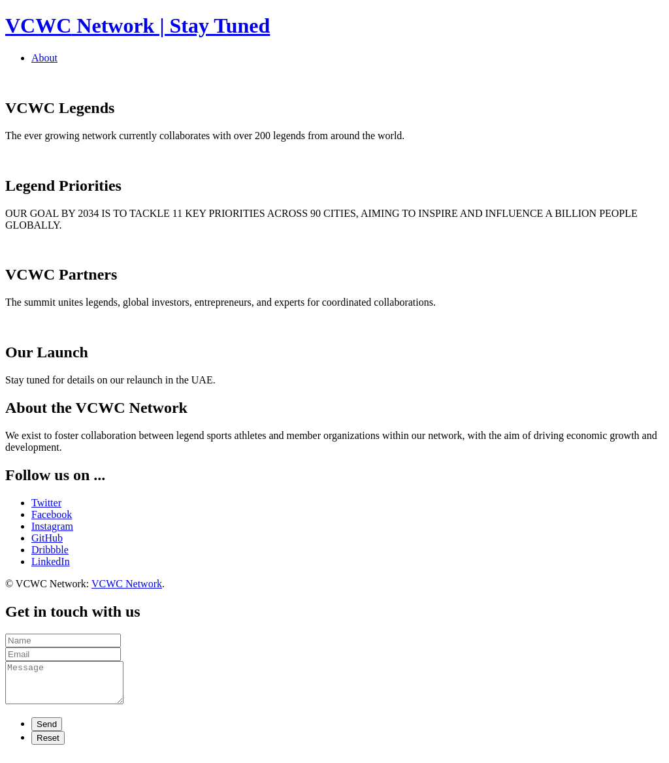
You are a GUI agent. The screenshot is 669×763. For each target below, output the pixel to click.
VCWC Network (126, 583)
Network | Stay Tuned (137, 25)
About (44, 57)
